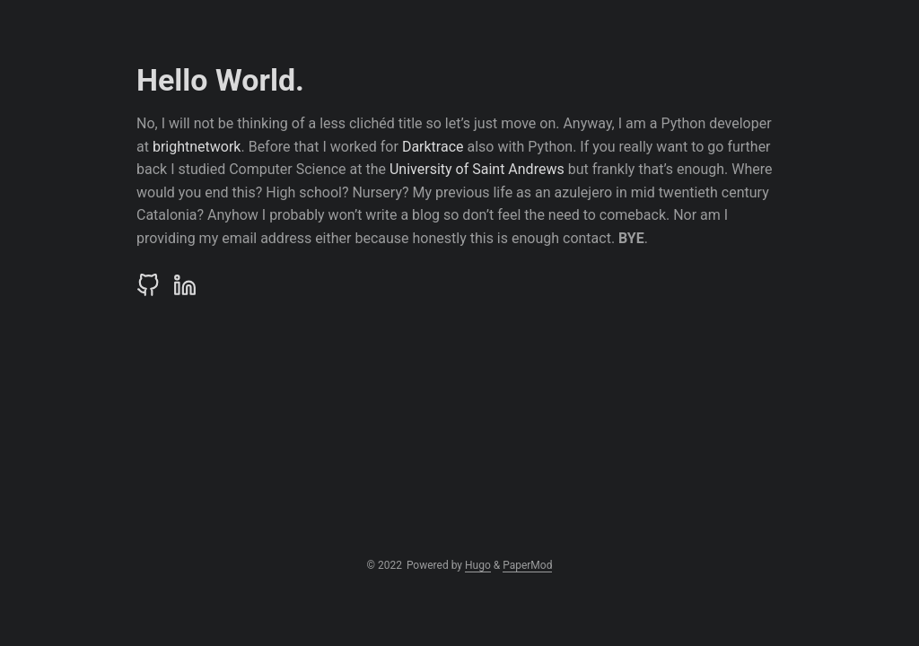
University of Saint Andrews (477, 169)
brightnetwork (197, 146)
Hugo (478, 565)
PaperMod (527, 565)
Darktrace (433, 146)
